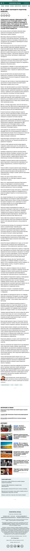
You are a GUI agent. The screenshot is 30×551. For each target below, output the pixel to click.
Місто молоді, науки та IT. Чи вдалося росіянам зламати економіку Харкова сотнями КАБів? (21, 462)
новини (2, 6)
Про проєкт (13, 516)
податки (16, 384)
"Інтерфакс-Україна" (6, 523)
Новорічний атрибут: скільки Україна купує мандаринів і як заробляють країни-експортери (21, 453)
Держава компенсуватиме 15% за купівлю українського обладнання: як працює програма (21, 436)
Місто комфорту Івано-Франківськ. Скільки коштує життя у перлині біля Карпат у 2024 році (21, 445)
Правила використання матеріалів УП (8, 517)
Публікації (7, 6)
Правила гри (24, 6)
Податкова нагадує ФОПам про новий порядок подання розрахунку (14, 410)
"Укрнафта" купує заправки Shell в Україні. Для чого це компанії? (21, 470)
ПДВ (21, 384)
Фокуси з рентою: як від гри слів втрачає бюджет (14, 495)
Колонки (12, 6)
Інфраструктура (18, 6)
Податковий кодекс (5, 384)
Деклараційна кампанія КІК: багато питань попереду (13, 418)
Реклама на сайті (6, 516)
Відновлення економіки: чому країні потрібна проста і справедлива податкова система (15, 492)
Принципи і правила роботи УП (23, 517)
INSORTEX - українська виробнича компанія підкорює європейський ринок (20, 427)
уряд (12, 384)
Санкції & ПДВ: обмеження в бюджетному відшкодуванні (14, 414)
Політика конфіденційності (21, 516)
